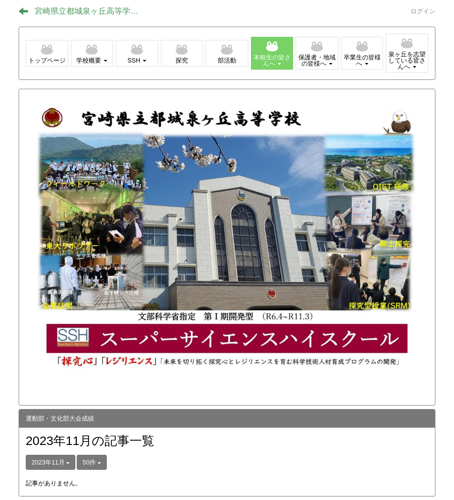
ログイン (423, 11)
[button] (92, 53)
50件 (91, 462)
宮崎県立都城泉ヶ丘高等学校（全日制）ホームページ (93, 11)
